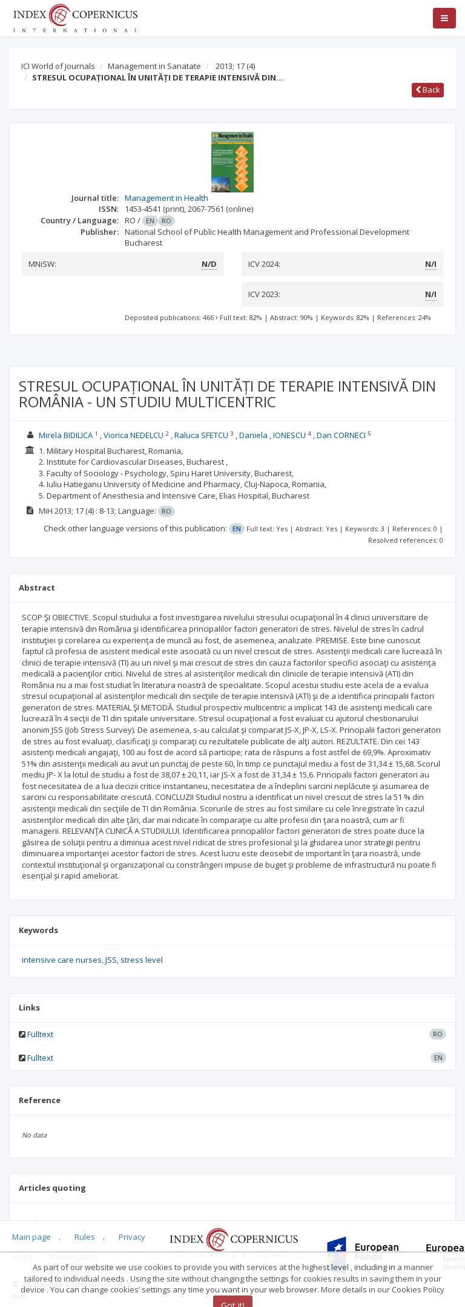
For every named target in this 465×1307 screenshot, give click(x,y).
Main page (31, 1236)
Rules (84, 1236)
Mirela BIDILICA (66, 435)
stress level (141, 959)
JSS (111, 959)
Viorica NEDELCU (133, 435)
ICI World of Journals (58, 66)
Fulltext (40, 1034)
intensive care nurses (62, 959)
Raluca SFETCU (201, 435)
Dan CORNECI (341, 435)
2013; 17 (235, 66)
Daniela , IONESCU (272, 435)
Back (427, 89)
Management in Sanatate (154, 66)
